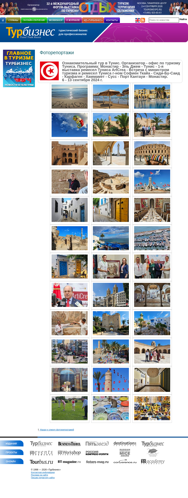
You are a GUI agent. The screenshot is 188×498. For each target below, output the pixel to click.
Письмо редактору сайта (43, 477)
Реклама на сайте (39, 475)
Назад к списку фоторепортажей (56, 429)
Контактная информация (43, 472)
